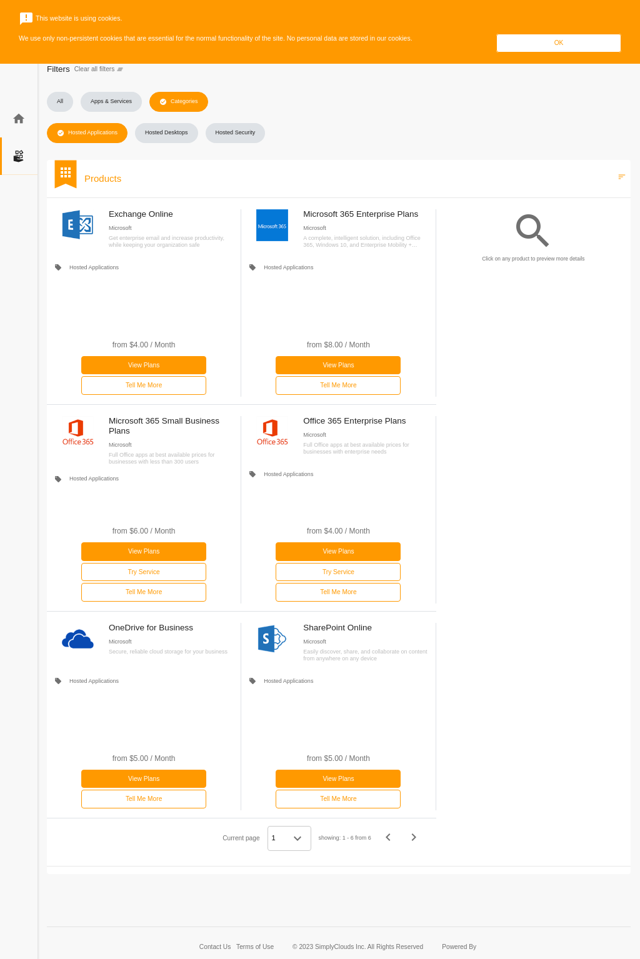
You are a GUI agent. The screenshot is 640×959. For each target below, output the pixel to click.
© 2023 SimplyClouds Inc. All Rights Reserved (357, 946)
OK (559, 42)
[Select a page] (289, 838)
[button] (60, 102)
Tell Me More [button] (144, 385)
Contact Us (215, 946)
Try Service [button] (144, 572)
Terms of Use (255, 946)
